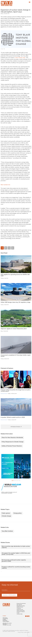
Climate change (6, 516)
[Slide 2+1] (17, 480)
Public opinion (6, 513)
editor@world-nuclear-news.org (7, 624)
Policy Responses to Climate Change (12, 441)
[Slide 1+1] (15, 480)
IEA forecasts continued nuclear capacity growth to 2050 (14, 560)
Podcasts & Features (4, 393)
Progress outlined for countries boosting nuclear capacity (16, 567)
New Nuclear (19, 604)
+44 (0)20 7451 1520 (7, 625)
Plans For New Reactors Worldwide (12, 437)
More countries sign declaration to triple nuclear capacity (16, 547)
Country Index (19, 614)
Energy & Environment (21, 603)
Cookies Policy (26, 632)
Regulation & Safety (21, 605)
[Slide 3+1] (19, 480)
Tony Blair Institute (7, 531)
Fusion (18, 612)
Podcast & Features (21, 611)
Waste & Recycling (20, 610)
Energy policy (18, 513)
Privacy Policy (20, 632)
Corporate (19, 608)
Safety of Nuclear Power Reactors (12, 446)
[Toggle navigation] (29, 2)
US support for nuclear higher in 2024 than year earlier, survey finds (16, 554)
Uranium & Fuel (20, 609)
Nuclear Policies (20, 607)
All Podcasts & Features (15, 426)
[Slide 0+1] (13, 480)
